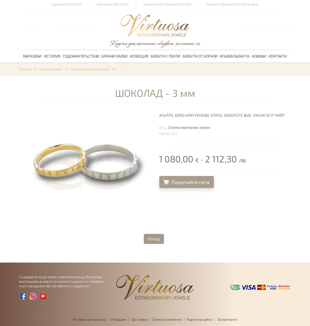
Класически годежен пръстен (167, 4)
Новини (259, 56)
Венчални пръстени (113, 4)
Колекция (139, 56)
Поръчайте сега (187, 182)
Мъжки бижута (234, 56)
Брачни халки (114, 56)
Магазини (32, 56)
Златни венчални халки (90, 69)
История (52, 56)
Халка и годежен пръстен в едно (232, 4)
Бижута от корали (200, 56)
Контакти (278, 56)
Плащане (118, 319)
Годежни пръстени (66, 4)
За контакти (227, 319)
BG (285, 28)
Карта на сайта (199, 319)
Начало (25, 69)
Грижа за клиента (167, 319)
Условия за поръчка (89, 319)
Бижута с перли (165, 56)
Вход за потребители (257, 28)
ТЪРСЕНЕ (30, 28)
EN (291, 28)
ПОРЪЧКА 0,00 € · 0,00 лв (75, 28)
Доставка (139, 319)
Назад (154, 238)
